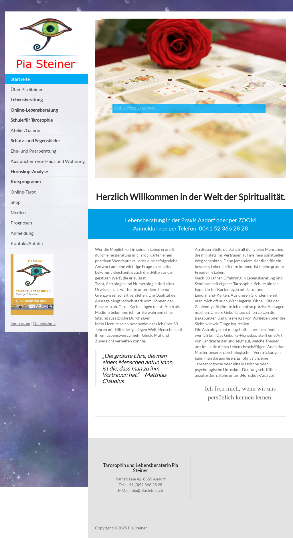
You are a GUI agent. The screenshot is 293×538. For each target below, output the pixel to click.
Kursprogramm (26, 181)
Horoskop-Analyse (29, 171)
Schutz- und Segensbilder (35, 140)
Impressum (20, 323)
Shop (16, 202)
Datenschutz (44, 323)
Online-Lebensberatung (34, 110)
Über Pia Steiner (27, 89)
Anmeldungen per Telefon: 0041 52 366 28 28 (190, 228)
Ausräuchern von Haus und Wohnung (48, 161)
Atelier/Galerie (25, 130)
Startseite (20, 79)
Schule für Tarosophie (32, 120)
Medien (18, 212)
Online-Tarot (23, 191)
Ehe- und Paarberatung (33, 150)
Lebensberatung (27, 99)
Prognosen (21, 222)
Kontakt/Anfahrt (27, 243)
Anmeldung (22, 233)
